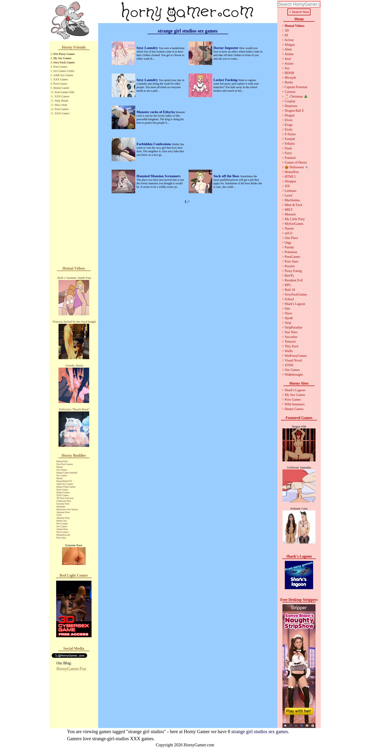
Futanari (290, 158)
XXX (59, 515)
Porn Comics (62, 532)
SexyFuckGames (296, 294)
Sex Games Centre (63, 71)
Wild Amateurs (295, 404)
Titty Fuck (291, 346)
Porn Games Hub (64, 92)
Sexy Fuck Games (64, 62)
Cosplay (290, 101)
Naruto (289, 228)
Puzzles (290, 266)
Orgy (288, 242)
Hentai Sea (61, 520)
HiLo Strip (61, 105)
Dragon (289, 115)
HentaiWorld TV (64, 481)
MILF (288, 209)
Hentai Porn (62, 461)
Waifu (289, 351)
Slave (288, 313)
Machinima (292, 200)
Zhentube (60, 506)
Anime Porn (62, 529)
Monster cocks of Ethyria (156, 112)
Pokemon (291, 252)
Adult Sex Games (63, 75)
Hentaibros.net (63, 535)
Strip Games (62, 489)
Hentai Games (63, 492)
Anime (289, 54)
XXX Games (60, 79)
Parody (289, 247)
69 (286, 35)
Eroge (288, 125)
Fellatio (290, 143)
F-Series (290, 134)
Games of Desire (296, 162)
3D (287, 30)
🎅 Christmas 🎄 (296, 96)
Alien (288, 49)
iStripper (290, 181)
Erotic (289, 129)
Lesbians (290, 191)
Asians (289, 63)
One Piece (291, 238)
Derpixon (291, 106)
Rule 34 (290, 290)
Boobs (289, 82)
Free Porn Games (64, 464)
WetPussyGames (296, 356)
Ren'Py (289, 275)
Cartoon (290, 92)
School (289, 299)
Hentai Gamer (61, 88)
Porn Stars (61, 537)
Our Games (292, 370)
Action (289, 40)
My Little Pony (295, 219)
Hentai (59, 467)
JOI (287, 186)
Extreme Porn (62, 503)
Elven (288, 120)
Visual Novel (293, 360)
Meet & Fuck (293, 205)
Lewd (288, 195)
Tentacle (290, 341)
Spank (289, 318)
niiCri (288, 233)
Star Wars (291, 332)
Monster (290, 214)
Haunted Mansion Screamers (159, 176)
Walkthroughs (294, 374)
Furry (288, 153)
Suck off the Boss (227, 176)
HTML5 (290, 176)
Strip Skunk (61, 100)
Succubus (291, 337)
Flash (288, 148)
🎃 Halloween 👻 (297, 167)
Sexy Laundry (148, 48)
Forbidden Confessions (154, 144)
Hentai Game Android (66, 472)
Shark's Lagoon (295, 304)
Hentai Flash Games (66, 486)
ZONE (289, 365)
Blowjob (290, 77)
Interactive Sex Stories (67, 509)
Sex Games (61, 470)
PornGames (292, 257)
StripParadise (293, 327)
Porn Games (60, 66)
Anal (288, 59)
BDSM (289, 73)
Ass (287, 68)
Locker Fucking (226, 80)
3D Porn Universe (64, 498)
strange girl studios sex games (259, 731)
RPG (288, 285)
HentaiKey (292, 172)
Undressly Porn (63, 501)
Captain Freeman (296, 87)
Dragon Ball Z (294, 110)
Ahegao (290, 44)
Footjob (290, 139)
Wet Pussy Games (64, 54)
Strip (288, 323)
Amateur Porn (63, 512)
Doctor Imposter (226, 48)
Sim (287, 308)
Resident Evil (294, 280)
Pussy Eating (293, 271)
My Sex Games (62, 58)
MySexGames (294, 224)
